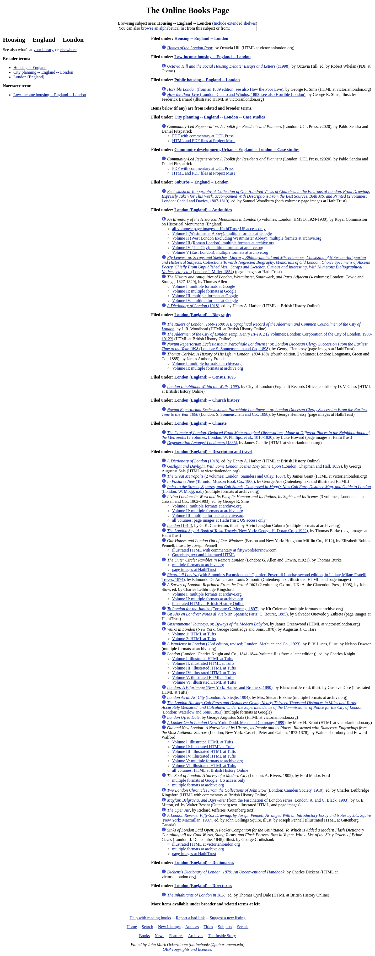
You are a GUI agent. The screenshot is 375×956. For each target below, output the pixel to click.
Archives (195, 935)
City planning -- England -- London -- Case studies (219, 117)
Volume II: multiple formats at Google (204, 291)
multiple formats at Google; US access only (208, 780)
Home (132, 927)
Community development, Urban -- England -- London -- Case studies (236, 149)
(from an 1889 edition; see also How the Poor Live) (225, 89)
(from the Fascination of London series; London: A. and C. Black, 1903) (257, 800)
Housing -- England (29, 67)
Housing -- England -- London (201, 38)
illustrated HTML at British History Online (208, 603)
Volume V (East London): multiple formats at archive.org (220, 252)
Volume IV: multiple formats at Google (205, 300)
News (159, 935)
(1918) (193, 306)
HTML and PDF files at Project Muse (203, 140)
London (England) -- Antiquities (203, 210)
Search (147, 927)
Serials (243, 927)
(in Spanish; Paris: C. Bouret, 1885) (227, 614)
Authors (192, 927)
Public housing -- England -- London (207, 80)
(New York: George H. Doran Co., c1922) (237, 530)
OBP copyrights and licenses (187, 949)
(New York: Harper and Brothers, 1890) (219, 687)
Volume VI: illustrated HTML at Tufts (204, 682)
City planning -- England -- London (43, 72)
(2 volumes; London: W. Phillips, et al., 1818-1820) (266, 435)
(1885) (202, 442)
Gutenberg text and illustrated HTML (203, 555)
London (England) (28, 77)
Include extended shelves (235, 23)
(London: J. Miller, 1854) (266, 264)
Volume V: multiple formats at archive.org (207, 761)
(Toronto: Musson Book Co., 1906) (211, 481)
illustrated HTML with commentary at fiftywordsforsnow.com (224, 550)
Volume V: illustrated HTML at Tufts (203, 677)
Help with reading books (150, 918)
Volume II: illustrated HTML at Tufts (203, 663)
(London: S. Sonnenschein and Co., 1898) (264, 346)
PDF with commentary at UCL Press (203, 136)
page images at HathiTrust (194, 569)
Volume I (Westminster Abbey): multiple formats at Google (222, 233)
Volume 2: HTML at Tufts (194, 638)
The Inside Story (222, 935)
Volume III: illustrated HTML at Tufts (204, 668)
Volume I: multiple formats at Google (203, 286)
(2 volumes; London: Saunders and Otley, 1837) (226, 476)
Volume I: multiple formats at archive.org (207, 363)
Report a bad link (190, 918)
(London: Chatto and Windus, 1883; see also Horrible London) (236, 94)
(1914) (179, 525)
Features (176, 935)
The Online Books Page (187, 10)
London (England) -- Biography (202, 314)
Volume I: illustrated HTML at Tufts (202, 658)
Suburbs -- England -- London (201, 182)
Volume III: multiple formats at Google (205, 296)
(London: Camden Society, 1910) (245, 790)
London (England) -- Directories (203, 885)
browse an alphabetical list (163, 28)
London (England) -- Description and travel (213, 451)
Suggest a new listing (227, 918)
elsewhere (68, 49)
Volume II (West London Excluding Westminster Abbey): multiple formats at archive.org (246, 238)
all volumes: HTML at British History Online (210, 770)
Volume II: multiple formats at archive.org (207, 368)
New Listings (169, 927)
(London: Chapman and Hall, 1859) (254, 466)
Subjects (225, 927)
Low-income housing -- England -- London (49, 95)
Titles (208, 927)
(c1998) (228, 66)
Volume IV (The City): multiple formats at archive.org (217, 247)
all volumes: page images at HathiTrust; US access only (219, 228)
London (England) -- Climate (200, 423)
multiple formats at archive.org (198, 565)
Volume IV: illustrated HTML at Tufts (204, 673)
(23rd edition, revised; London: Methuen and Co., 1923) (234, 644)
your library (43, 49)
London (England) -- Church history (207, 400)
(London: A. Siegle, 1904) (208, 697)
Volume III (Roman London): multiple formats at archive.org (223, 243)
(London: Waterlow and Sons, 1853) (262, 707)
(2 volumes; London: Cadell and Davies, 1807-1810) (266, 196)
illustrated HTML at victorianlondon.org (206, 844)
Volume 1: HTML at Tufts (194, 634)
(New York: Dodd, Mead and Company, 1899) (226, 722)
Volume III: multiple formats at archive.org (208, 515)
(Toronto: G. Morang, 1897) (213, 609)
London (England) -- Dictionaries (204, 862)
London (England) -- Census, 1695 (204, 377)
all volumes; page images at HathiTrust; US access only (219, 520)
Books (144, 935)
